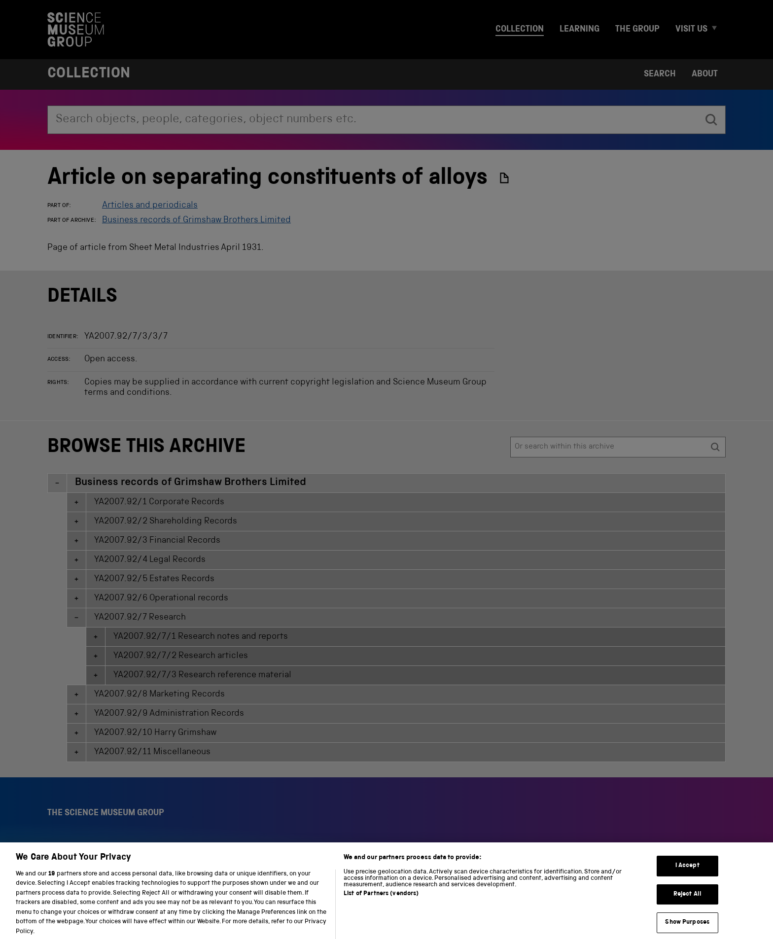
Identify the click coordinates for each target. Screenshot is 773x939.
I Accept (687, 875)
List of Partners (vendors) (381, 904)
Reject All (687, 904)
